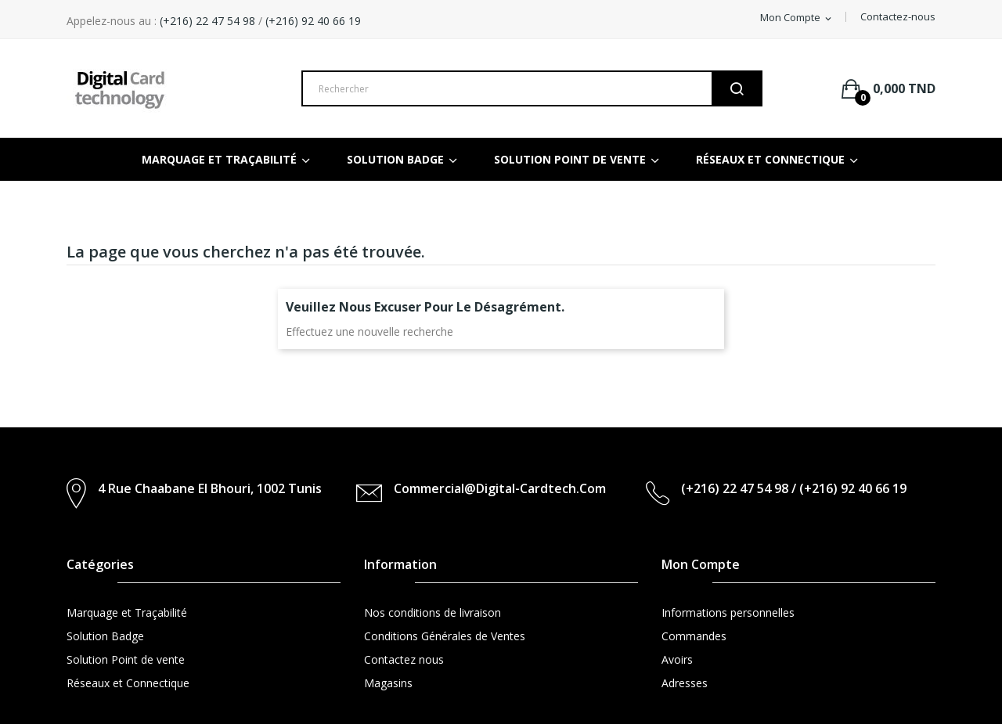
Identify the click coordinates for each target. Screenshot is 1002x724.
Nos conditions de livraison (432, 612)
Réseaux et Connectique (128, 682)
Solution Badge (105, 636)
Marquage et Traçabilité (127, 612)
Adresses (684, 682)
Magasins (388, 682)
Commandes (693, 636)
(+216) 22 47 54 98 (206, 20)
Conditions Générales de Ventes (444, 636)
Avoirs (677, 659)
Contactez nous (404, 659)
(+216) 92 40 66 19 (313, 20)
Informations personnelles (728, 612)
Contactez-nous (897, 16)
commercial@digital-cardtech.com (500, 488)
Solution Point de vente (126, 659)
